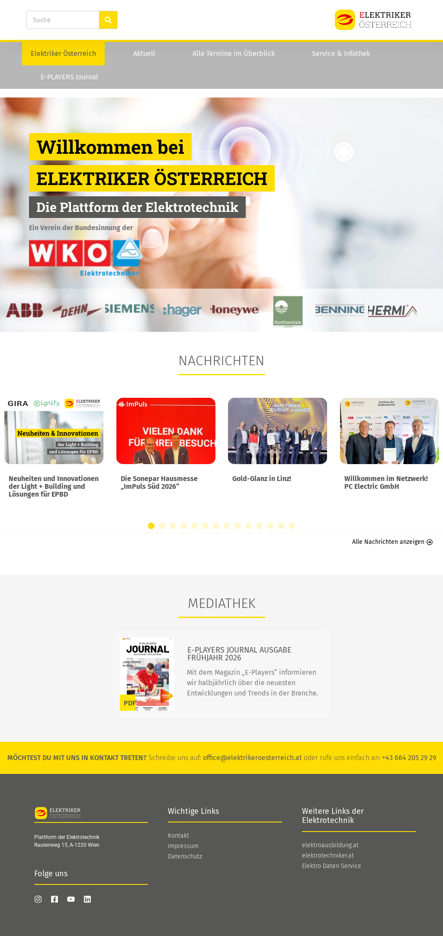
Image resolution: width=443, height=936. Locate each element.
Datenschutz (185, 857)
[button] (151, 526)
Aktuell (144, 53)
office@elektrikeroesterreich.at (252, 758)
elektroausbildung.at (330, 845)
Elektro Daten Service (331, 866)
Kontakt (178, 836)
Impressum (183, 846)
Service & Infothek (341, 53)
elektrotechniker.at (328, 856)
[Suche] (108, 20)
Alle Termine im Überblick (234, 53)
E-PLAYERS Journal (69, 77)
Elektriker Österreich (63, 53)
